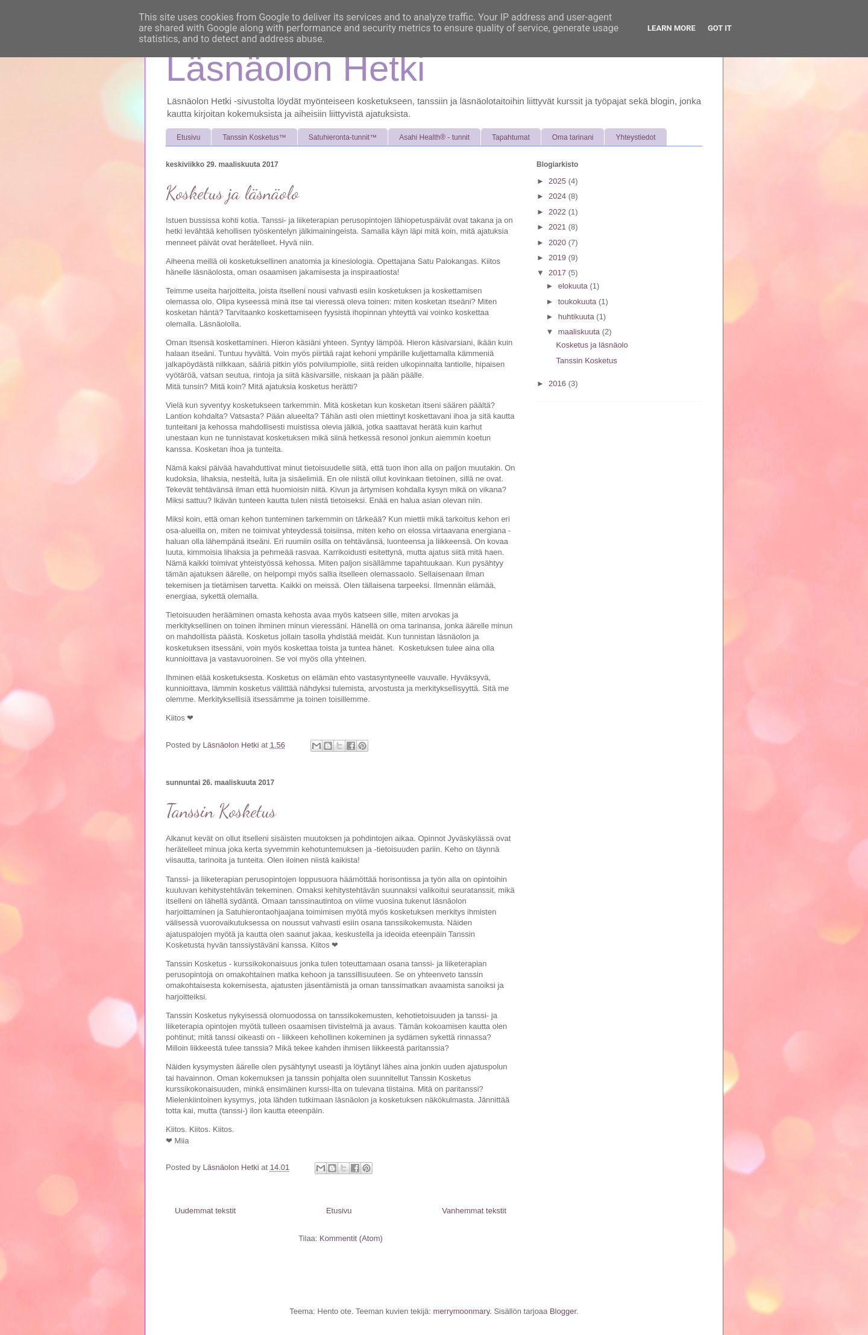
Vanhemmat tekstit (474, 1210)
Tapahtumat (511, 137)
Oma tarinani (573, 137)
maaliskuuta (580, 331)
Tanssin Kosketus (221, 811)
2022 (558, 211)
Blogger (563, 1311)
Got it (720, 28)
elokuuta (574, 285)
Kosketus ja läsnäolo (232, 193)
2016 (558, 383)
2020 (558, 242)
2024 (558, 196)
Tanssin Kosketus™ (254, 137)
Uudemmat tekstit (205, 1210)
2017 (558, 272)
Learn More (671, 28)
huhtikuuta (577, 316)
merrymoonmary (461, 1311)
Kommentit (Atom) (351, 1238)
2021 (558, 226)
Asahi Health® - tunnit (434, 137)
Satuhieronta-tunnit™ (343, 137)
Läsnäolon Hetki (295, 68)
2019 (558, 257)
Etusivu (188, 137)
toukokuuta (578, 301)
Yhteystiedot (635, 137)
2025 (558, 181)
